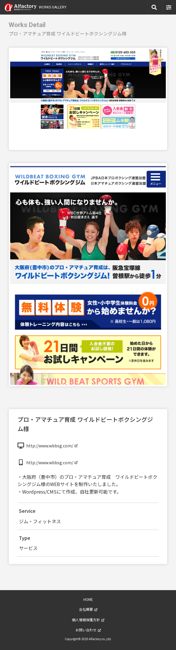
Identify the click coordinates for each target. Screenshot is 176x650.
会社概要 (86, 609)
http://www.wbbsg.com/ (49, 446)
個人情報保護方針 (86, 619)
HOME (88, 599)
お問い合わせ (85, 629)
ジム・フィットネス (40, 521)
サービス (28, 547)
